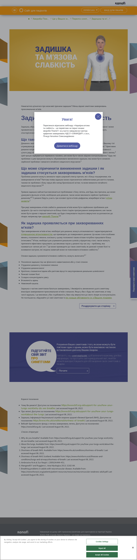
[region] (68, 548)
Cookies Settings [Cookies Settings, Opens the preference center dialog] (102, 541)
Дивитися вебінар (67, 145)
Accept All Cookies (102, 555)
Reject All (102, 548)
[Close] (133, 547)
